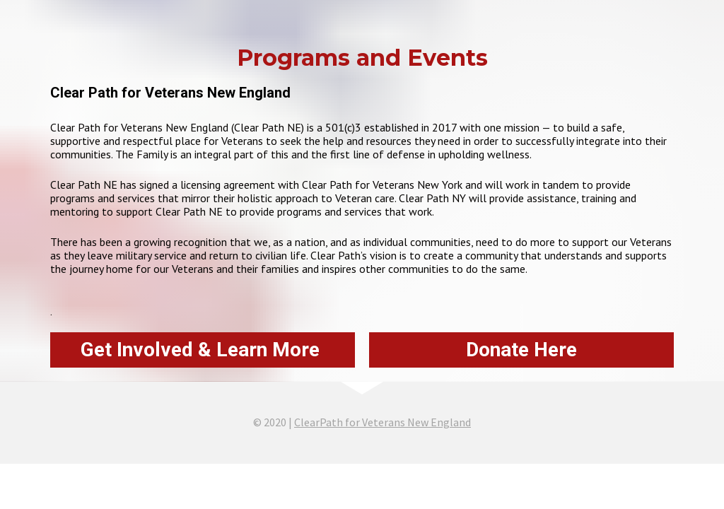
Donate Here (521, 349)
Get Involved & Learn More (203, 349)
